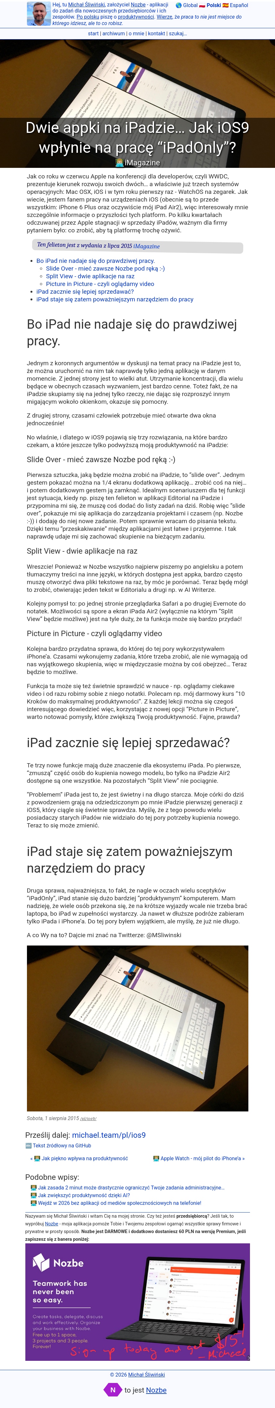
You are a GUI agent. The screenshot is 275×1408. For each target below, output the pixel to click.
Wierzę (164, 17)
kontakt (156, 33)
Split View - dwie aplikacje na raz (90, 276)
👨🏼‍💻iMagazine (137, 162)
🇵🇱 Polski (210, 5)
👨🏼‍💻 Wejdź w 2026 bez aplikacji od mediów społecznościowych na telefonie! (116, 1203)
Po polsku (88, 17)
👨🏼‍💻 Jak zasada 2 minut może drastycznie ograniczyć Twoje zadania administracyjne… (127, 1188)
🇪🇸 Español (235, 5)
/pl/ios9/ (88, 1118)
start (93, 33)
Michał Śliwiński (86, 5)
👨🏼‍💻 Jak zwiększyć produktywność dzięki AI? (80, 1195)
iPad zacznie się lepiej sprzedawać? (85, 291)
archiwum (113, 33)
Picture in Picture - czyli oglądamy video (100, 284)
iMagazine (146, 246)
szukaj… (178, 33)
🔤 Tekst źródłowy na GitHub (58, 1146)
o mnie (136, 33)
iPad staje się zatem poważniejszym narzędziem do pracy (115, 299)
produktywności (136, 17)
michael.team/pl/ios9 (109, 1135)
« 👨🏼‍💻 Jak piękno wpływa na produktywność (79, 1158)
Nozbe (138, 5)
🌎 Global (187, 5)
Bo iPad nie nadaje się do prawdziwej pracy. (96, 260)
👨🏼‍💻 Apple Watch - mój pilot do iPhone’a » (199, 1158)
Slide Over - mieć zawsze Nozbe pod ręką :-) (105, 268)
